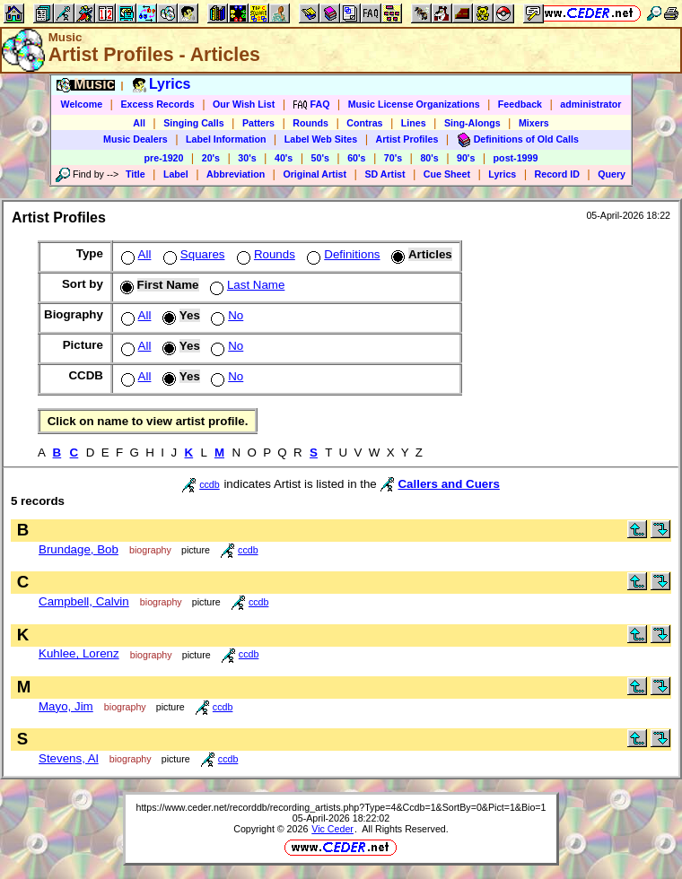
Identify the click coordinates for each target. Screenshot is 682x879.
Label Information (226, 139)
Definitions (341, 254)
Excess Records (157, 104)
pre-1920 (164, 157)
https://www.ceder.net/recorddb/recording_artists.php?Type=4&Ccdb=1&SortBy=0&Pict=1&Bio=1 (341, 807)
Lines (413, 122)
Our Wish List (244, 104)
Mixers (534, 122)
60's (356, 157)
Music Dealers (135, 139)
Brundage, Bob (78, 549)
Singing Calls (193, 122)
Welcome (82, 104)
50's (320, 157)
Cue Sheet (447, 174)
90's (466, 157)
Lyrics (502, 174)
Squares (192, 254)
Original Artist (314, 174)
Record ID (557, 174)
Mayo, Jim (66, 706)
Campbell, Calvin (84, 601)
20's (211, 157)
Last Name (245, 285)
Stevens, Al (69, 758)
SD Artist (384, 174)
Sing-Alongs (472, 122)
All (139, 122)
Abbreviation (235, 174)
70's (393, 157)
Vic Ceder (332, 828)
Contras (364, 122)
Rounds (310, 122)
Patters (258, 122)
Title (135, 174)
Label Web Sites (321, 139)
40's (284, 157)
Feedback (520, 104)
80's (429, 157)
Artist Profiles (407, 139)
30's (247, 157)
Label (175, 174)
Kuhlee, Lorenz (79, 653)
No (225, 315)
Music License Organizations (414, 104)
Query (611, 174)
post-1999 (516, 157)
